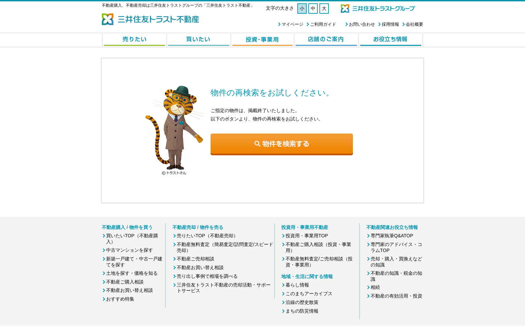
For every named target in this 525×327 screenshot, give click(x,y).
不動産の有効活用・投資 (396, 296)
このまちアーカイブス (309, 293)
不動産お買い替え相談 (129, 290)
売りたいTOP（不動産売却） (207, 235)
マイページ (292, 24)
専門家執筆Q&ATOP (392, 235)
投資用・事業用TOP (307, 235)
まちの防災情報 (302, 311)
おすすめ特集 (120, 299)
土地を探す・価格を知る (132, 273)
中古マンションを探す (129, 250)
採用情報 (390, 24)
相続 (375, 287)
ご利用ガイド (323, 24)
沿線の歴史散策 (302, 302)
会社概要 (414, 24)
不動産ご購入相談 (125, 281)
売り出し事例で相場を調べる (207, 276)
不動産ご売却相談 (195, 258)
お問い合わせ (362, 24)
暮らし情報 (297, 285)
